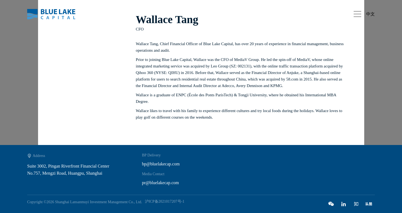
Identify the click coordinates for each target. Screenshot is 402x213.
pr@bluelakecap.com (160, 182)
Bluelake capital (54, 14)
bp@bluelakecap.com (161, 164)
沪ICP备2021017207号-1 (164, 201)
